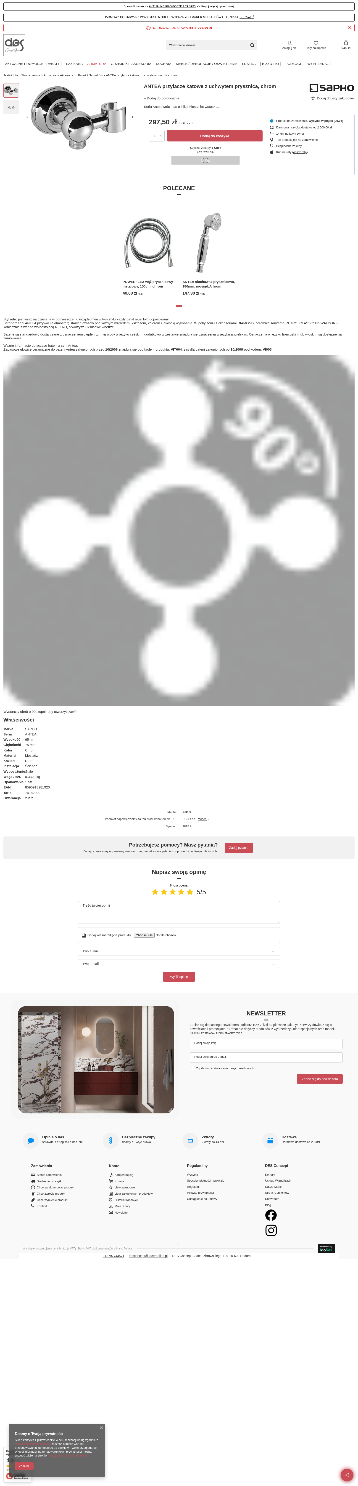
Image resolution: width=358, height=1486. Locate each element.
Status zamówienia (49, 1175)
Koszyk (119, 1181)
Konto (114, 1166)
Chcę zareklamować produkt (55, 1187)
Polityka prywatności (200, 1192)
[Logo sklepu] (14, 45)
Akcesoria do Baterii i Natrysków (81, 75)
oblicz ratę (300, 152)
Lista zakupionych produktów (134, 1193)
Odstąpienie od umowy (202, 1199)
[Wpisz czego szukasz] (211, 45)
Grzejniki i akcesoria (131, 64)
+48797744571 (113, 1256)
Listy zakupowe (316, 48)
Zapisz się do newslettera (320, 1079)
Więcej (202, 819)
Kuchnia (163, 64)
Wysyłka (192, 1174)
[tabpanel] (149, 249)
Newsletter (266, 1013)
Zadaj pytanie (238, 848)
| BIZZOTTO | (270, 64)
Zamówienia (41, 1166)
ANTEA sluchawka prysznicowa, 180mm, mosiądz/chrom (208, 284)
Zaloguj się (289, 48)
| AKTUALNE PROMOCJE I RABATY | (32, 64)
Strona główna (30, 75)
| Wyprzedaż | (318, 64)
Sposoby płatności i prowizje (205, 1180)
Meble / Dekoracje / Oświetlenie (206, 64)
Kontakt (42, 1206)
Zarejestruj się (124, 1175)
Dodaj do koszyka (214, 136)
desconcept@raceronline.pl (148, 1256)
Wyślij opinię (179, 977)
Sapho (186, 811)
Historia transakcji (126, 1200)
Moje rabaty (122, 1206)
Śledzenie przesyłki (49, 1181)
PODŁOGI (293, 64)
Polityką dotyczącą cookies (32, 1444)
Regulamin (194, 1186)
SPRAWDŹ (247, 17)
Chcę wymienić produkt (52, 1200)
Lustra (249, 64)
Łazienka (74, 64)
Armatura (96, 64)
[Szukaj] (252, 45)
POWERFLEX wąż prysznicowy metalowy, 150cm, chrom (148, 284)
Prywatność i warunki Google (66, 1455)
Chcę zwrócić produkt (51, 1193)
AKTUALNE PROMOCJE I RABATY (172, 6)
